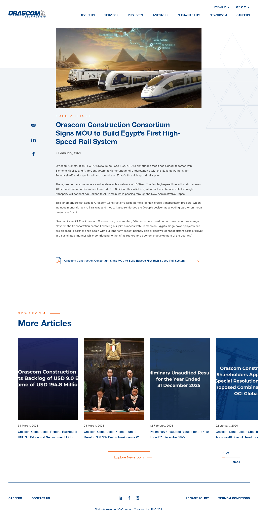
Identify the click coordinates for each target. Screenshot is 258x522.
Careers (243, 15)
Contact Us (41, 498)
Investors (160, 15)
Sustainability (189, 15)
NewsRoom (218, 15)
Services (111, 15)
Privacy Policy (197, 498)
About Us (87, 15)
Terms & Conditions (234, 498)
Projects (135, 15)
